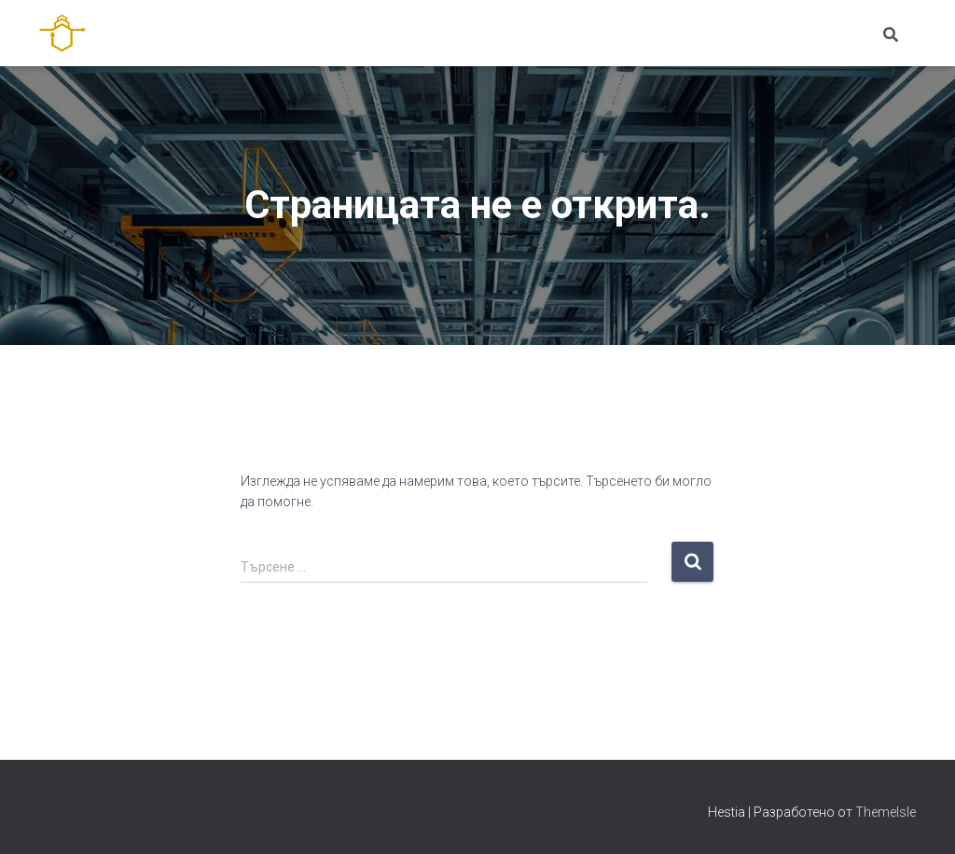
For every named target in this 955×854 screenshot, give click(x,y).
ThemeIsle (885, 812)
